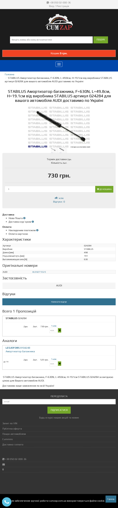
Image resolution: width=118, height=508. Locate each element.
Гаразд (110, 499)
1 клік (59, 198)
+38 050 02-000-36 (59, 2)
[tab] (59, 286)
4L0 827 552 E (39, 272)
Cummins (7, 439)
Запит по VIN (9, 423)
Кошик (59, 53)
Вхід (51, 6)
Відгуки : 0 (59, 201)
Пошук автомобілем (14, 433)
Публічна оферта (12, 428)
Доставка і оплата (12, 444)
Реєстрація (62, 6)
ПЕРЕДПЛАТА (59, 396)
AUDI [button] (59, 285)
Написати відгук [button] (59, 301)
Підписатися (59, 410)
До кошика (104, 189)
